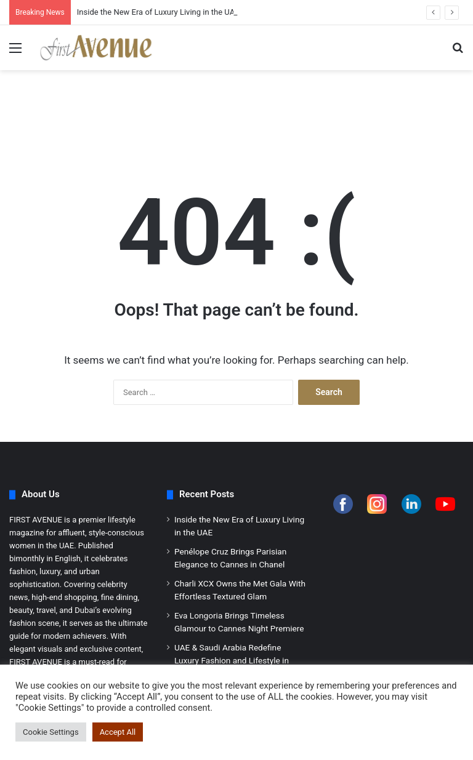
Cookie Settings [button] (51, 732)
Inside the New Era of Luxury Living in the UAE (158, 12)
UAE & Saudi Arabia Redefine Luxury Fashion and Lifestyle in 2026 (231, 660)
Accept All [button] (118, 732)
